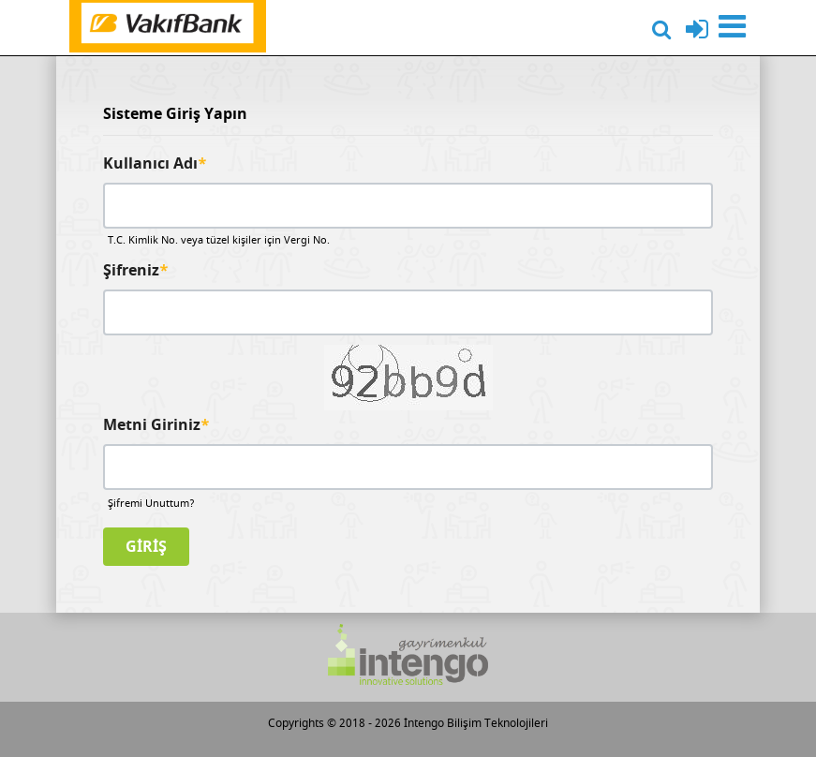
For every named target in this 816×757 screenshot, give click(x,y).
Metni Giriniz (156, 425)
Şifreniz (136, 270)
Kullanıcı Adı (155, 164)
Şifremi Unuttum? (151, 504)
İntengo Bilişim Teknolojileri (476, 723)
